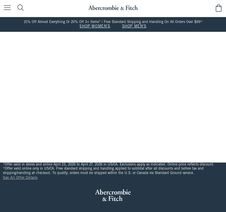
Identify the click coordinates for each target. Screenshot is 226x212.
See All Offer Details (20, 178)
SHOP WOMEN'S (94, 26)
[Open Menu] (6, 8)
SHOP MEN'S (134, 26)
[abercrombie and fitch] (112, 8)
